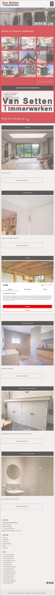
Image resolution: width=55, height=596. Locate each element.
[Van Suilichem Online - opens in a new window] (46, 285)
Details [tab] (45, 289)
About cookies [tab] (27, 289)
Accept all (27, 306)
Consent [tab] (10, 289)
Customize (27, 310)
